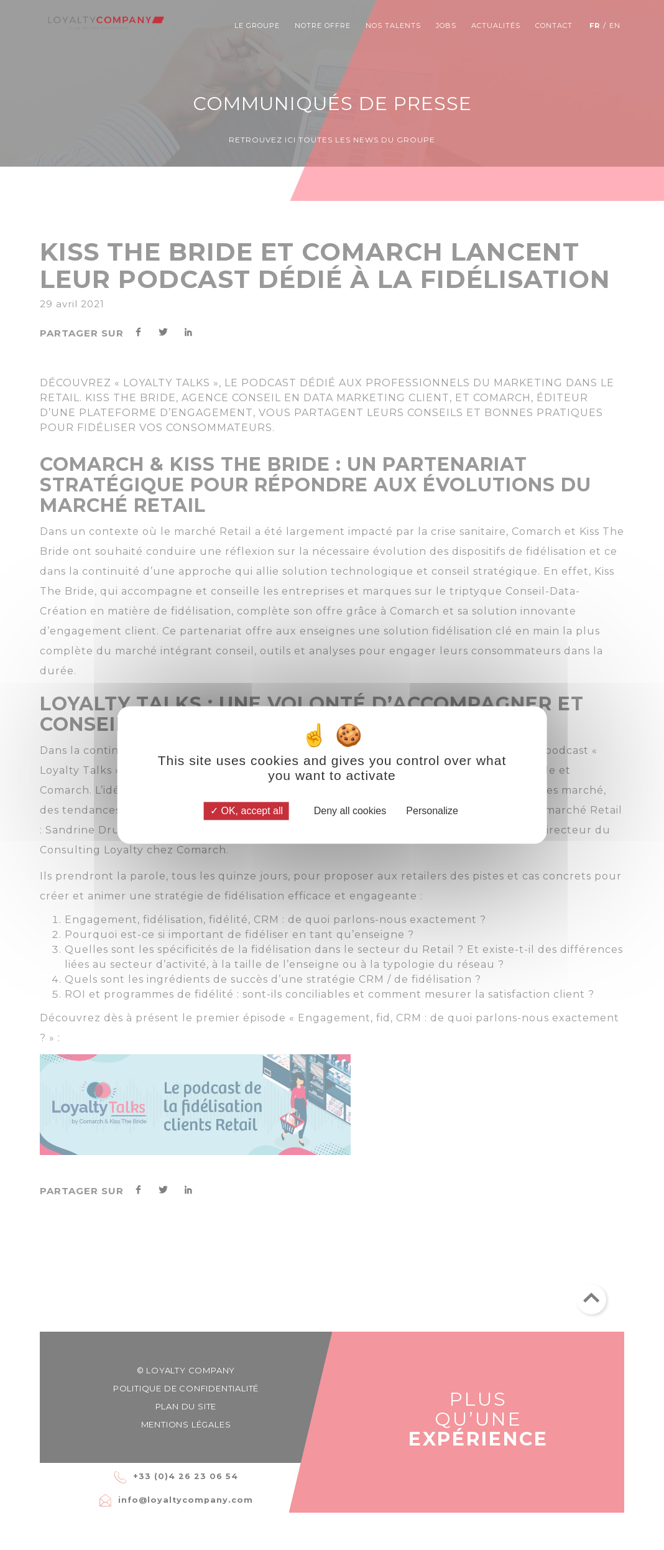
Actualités (495, 25)
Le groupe (257, 25)
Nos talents (393, 25)
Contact (554, 25)
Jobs (446, 25)
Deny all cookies (344, 810)
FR (594, 25)
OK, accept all (246, 810)
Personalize (432, 810)
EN (614, 25)
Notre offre (323, 25)
